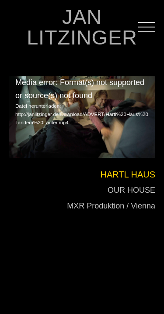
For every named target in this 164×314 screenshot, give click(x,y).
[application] (82, 107)
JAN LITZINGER (82, 27)
